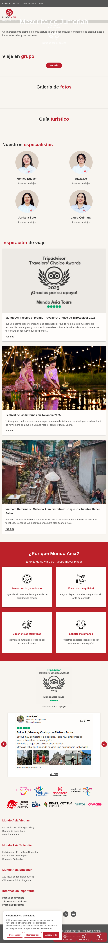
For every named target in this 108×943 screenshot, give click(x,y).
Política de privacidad (13, 898)
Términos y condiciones (14, 901)
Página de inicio (9, 20)
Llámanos (99, 937)
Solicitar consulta (65, 937)
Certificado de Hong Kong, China (82, 930)
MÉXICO (41, 3)
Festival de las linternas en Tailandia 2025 (33, 415)
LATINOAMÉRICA (29, 3)
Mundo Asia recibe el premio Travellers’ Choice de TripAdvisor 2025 (50, 317)
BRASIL (16, 3)
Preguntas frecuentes (13, 904)
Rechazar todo (33, 935)
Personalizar (14, 935)
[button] (4, 744)
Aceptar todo (51, 935)
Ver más (54, 65)
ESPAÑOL (6, 3)
